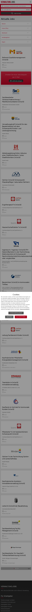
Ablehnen (9, 316)
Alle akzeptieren (20, 316)
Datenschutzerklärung (24, 309)
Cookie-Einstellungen (16, 313)
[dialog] (16, 306)
